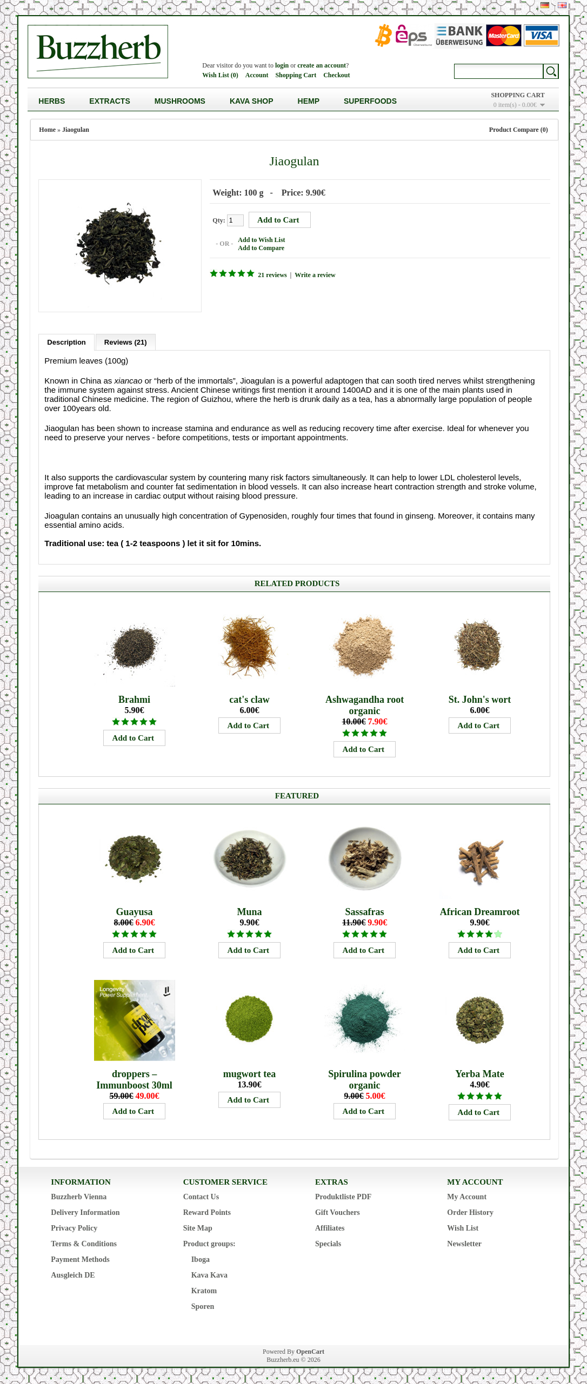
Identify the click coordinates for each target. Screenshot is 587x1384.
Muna (249, 911)
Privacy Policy (74, 1228)
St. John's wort (480, 699)
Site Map (197, 1228)
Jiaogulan (75, 129)
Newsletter (464, 1244)
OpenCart (310, 1351)
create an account (321, 65)
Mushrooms (180, 101)
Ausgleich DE (73, 1275)
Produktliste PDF (343, 1197)
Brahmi (134, 699)
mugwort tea (249, 1074)
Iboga (200, 1259)
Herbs (51, 101)
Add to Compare (261, 248)
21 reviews (272, 275)
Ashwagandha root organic (364, 705)
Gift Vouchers (337, 1212)
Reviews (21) (125, 342)
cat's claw (249, 699)
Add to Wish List (261, 240)
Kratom (204, 1291)
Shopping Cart (295, 75)
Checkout (336, 75)
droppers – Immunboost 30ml (134, 1080)
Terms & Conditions (84, 1244)
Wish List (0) (220, 75)
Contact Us (201, 1197)
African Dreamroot (480, 911)
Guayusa (134, 911)
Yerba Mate (479, 1074)
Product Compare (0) (518, 129)
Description (66, 342)
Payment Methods (80, 1259)
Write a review (315, 275)
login (282, 65)
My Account (466, 1197)
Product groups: (209, 1244)
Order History (470, 1212)
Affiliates (329, 1228)
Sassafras (364, 911)
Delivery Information (85, 1212)
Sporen (203, 1306)
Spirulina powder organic (364, 1080)
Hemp (308, 101)
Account (257, 75)
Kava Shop (252, 101)
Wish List (462, 1228)
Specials (328, 1244)
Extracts (109, 101)
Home (47, 129)
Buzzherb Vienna (78, 1197)
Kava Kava (209, 1275)
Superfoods (370, 101)
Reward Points (207, 1212)
